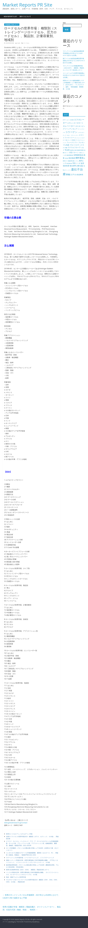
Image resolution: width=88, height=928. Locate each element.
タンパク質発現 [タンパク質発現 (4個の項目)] (71, 140)
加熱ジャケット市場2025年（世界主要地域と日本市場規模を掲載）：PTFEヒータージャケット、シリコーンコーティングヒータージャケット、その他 (32, 861)
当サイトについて (25, 16)
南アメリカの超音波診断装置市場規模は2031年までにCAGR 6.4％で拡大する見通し (74, 60)
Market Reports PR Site (27, 5)
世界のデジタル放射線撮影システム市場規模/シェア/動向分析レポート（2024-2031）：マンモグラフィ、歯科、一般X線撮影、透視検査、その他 (74, 85)
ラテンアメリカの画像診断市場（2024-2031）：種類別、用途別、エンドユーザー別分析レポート (74, 68)
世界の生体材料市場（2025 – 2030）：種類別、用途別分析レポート (27, 870)
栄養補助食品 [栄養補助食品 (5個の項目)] (78, 155)
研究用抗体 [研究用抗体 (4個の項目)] (69, 163)
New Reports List (10, 16)
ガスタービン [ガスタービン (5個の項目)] (80, 126)
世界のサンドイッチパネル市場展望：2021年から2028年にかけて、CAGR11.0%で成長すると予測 (31, 896)
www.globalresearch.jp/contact (15, 823)
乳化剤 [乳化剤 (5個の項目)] (67, 150)
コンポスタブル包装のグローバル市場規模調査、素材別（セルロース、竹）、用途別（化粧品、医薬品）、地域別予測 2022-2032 (32, 854)
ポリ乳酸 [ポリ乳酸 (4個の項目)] (65, 147)
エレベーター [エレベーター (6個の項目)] (69, 126)
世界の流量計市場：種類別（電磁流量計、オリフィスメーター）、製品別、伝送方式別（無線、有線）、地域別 (32, 908)
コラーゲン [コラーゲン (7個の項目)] (71, 132)
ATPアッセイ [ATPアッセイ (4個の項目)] (66, 120)
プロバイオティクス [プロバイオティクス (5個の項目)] (77, 145)
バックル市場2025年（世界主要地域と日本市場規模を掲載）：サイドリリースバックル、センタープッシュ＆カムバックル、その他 (32, 873)
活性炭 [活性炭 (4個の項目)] (66, 158)
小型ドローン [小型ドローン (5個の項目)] (73, 152)
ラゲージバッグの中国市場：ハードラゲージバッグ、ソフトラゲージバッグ (30, 858)
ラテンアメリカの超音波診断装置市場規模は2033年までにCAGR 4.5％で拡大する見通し (73, 53)
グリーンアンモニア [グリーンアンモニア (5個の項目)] (70, 129)
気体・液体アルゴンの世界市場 (16, 877)
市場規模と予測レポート (11, 24)
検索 (64, 23)
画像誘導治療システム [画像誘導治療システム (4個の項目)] (73, 161)
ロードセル (26, 43)
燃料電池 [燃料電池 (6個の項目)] (79, 157)
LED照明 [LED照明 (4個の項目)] (71, 120)
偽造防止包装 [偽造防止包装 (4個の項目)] (73, 150)
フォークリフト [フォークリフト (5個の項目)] (72, 142)
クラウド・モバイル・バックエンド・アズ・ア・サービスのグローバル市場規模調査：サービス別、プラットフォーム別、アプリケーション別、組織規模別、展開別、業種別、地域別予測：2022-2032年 (32, 843)
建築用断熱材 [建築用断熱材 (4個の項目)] (70, 155)
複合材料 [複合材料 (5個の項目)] (73, 166)
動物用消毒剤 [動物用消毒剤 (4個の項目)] (80, 150)
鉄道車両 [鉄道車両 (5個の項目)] (80, 174)
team (19, 43)
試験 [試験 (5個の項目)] (78, 166)
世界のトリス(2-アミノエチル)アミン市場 (19, 834)
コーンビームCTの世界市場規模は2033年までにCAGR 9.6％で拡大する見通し (74, 75)
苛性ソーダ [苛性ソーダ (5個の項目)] (76, 163)
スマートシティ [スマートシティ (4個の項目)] (75, 135)
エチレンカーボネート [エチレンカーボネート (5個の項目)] (75, 123)
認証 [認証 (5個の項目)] (81, 166)
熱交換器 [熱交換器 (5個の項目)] (72, 158)
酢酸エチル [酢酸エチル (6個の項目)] (71, 174)
